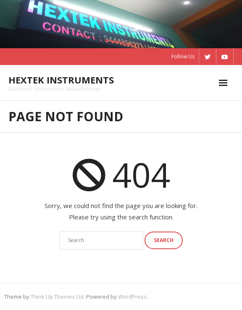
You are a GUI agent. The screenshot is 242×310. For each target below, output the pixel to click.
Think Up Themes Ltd (57, 296)
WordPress (132, 296)
